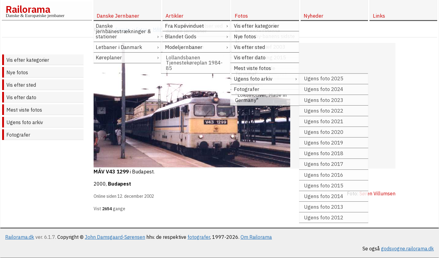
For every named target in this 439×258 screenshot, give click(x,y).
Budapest (119, 184)
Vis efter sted (21, 85)
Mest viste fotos (24, 110)
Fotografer (18, 135)
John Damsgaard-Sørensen (115, 237)
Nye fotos (17, 72)
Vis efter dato (21, 97)
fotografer (198, 237)
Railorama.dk (19, 237)
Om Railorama (256, 237)
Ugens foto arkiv (24, 122)
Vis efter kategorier (27, 60)
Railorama (27, 9)
